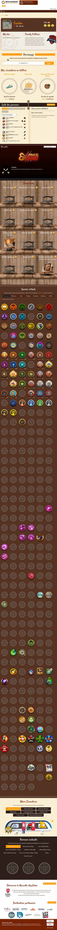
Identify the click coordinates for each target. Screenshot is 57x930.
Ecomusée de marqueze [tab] (28, 856)
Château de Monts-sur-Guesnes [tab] (45, 849)
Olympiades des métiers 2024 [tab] (30, 849)
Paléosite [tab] (47, 853)
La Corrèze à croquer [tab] (20, 815)
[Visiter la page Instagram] (5, 6)
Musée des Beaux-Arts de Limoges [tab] (10, 853)
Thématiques (28, 296)
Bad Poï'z (50, 296)
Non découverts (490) (20, 108)
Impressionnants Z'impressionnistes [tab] (36, 815)
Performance (13, 296)
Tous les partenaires (51, 902)
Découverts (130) (11, 108)
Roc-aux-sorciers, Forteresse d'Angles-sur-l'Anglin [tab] (29, 853)
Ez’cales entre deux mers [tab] (28, 808)
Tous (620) (5, 108)
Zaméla (21, 296)
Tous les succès (6, 296)
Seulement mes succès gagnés (8, 299)
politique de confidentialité (35, 925)
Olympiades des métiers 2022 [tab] (13, 846)
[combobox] (50, 147)
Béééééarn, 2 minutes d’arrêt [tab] (13, 808)
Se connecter (26, 3)
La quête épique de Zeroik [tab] (28, 812)
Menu (3, 11)
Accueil (2, 15)
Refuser (50, 924)
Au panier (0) (5, 111)
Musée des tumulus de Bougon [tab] (28, 846)
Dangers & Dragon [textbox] (48, 146)
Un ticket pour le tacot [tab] (43, 812)
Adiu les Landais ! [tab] (13, 812)
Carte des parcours (51, 104)
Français (54, 9)
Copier (49, 63)
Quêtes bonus (43, 296)
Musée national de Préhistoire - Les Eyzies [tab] (13, 849)
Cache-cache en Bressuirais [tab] (43, 808)
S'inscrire (32, 3)
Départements (35, 296)
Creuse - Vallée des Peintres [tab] (43, 846)
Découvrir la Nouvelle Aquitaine (49, 883)
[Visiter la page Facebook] (3, 6)
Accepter (50, 921)
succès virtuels (40, 292)
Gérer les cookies (50, 927)
